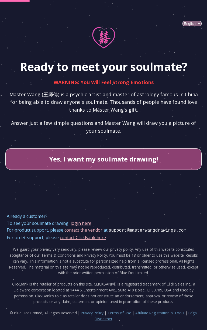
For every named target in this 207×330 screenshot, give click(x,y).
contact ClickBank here (83, 237)
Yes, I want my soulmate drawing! (103, 158)
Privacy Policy (92, 312)
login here (81, 223)
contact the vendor (83, 230)
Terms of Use (119, 312)
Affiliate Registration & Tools (159, 312)
